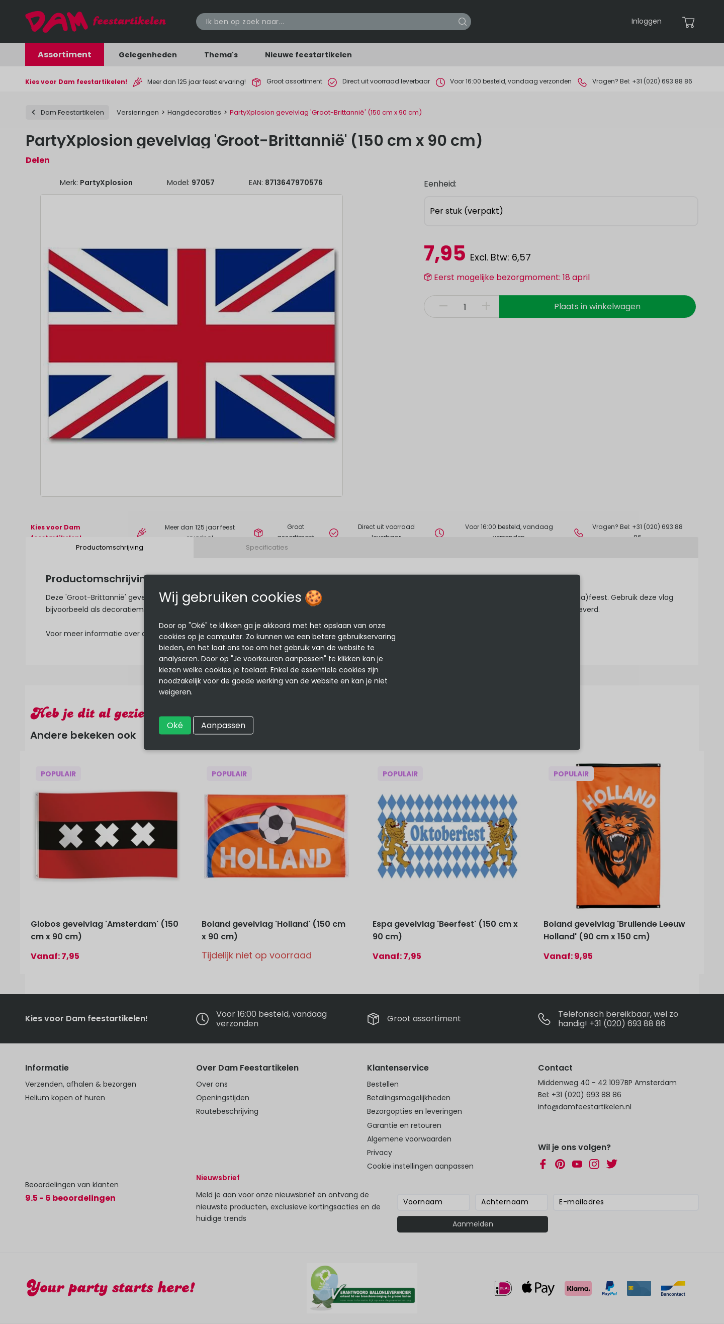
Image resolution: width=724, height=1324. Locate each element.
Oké (175, 725)
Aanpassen (223, 725)
